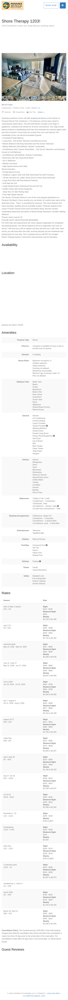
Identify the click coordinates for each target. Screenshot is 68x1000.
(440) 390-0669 (53, 993)
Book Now (51, 5)
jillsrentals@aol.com (34, 996)
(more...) (41, 112)
